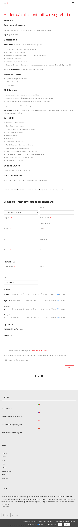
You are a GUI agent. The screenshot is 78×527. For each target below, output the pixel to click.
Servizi (4, 457)
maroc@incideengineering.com (12, 433)
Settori (4, 464)
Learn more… (6, 507)
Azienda (4, 453)
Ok (60, 524)
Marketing (52, 524)
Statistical (42, 524)
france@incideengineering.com (12, 416)
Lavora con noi (6, 471)
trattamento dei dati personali (40, 351)
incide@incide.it (7, 408)
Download (5, 478)
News (3, 474)
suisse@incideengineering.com (12, 424)
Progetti (4, 460)
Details (68, 524)
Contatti (4, 467)
